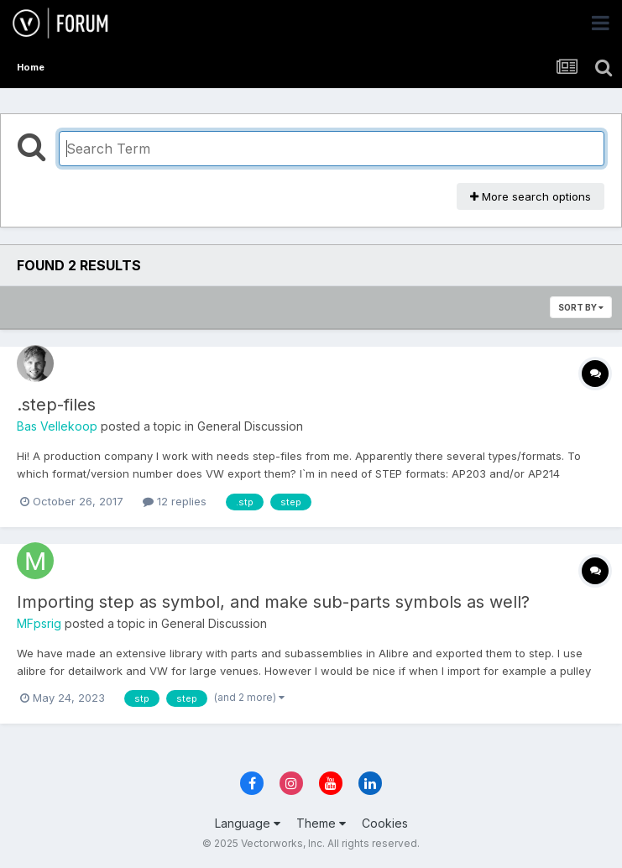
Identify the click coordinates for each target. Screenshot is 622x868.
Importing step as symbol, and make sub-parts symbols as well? (273, 602)
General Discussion (250, 426)
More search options (530, 196)
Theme (321, 823)
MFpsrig (39, 623)
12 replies (174, 501)
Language (247, 823)
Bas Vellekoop (57, 426)
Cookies (385, 823)
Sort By (581, 307)
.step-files (56, 405)
